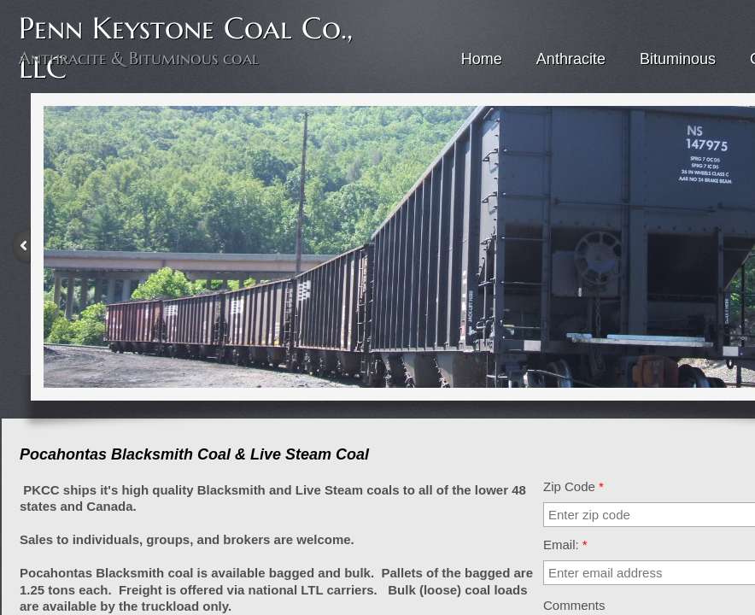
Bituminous (678, 58)
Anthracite (571, 58)
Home (481, 58)
